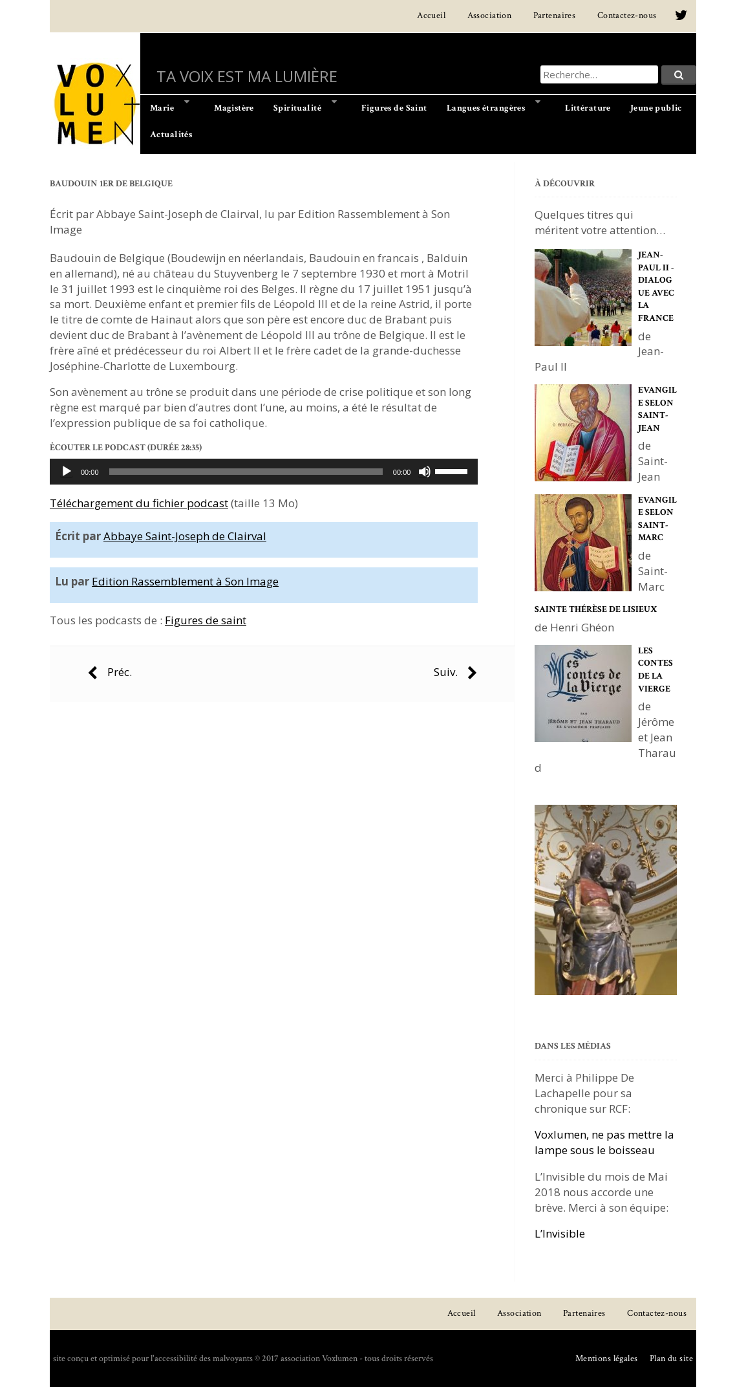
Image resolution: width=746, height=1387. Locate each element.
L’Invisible (560, 1233)
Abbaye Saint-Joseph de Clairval (184, 536)
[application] (264, 472)
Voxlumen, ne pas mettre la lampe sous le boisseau (604, 1142)
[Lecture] (66, 471)
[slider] (246, 471)
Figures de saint (205, 620)
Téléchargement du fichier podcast (139, 503)
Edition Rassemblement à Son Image (185, 581)
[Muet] (424, 471)
